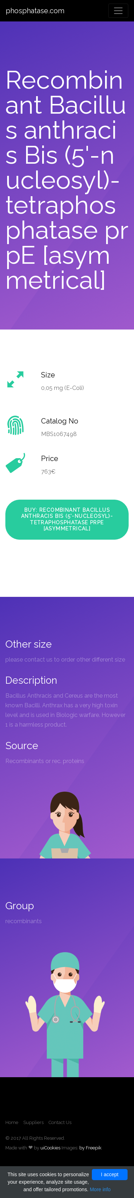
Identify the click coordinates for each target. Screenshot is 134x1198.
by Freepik (90, 1147)
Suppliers (33, 1122)
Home (11, 1122)
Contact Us (60, 1122)
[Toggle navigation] (118, 11)
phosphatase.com (35, 10)
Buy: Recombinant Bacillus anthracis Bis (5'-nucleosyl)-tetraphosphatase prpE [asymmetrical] (67, 519)
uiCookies (50, 1147)
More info (100, 1189)
